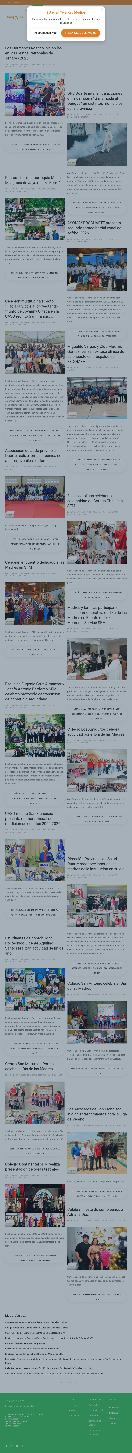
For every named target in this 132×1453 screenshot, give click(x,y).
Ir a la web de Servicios (80, 33)
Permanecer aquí (45, 33)
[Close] (101, 9)
